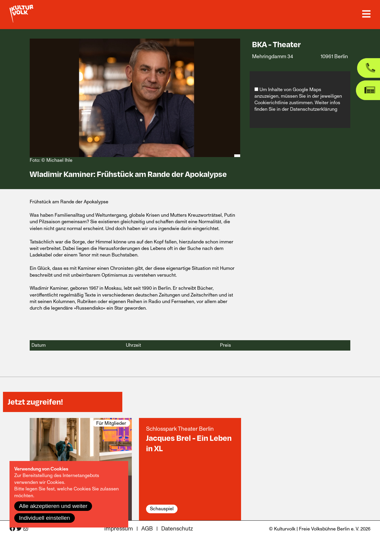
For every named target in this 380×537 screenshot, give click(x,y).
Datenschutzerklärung (313, 109)
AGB (147, 529)
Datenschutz (177, 529)
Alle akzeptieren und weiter (53, 506)
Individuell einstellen (44, 518)
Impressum (118, 529)
